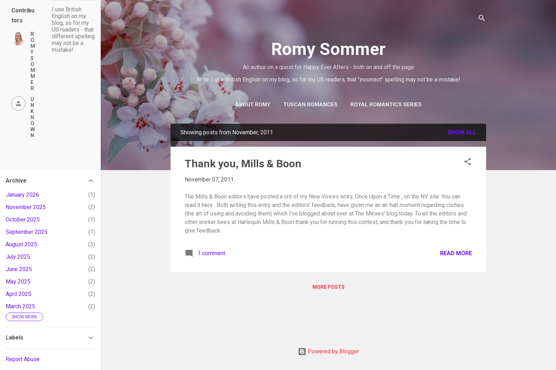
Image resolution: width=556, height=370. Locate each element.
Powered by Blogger (328, 351)
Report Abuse (23, 359)
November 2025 (26, 207)
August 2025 (21, 244)
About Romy (253, 104)
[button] (467, 162)
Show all (462, 132)
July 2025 (18, 256)
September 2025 (27, 232)
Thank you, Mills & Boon (243, 163)
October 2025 (23, 219)
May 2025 (18, 281)
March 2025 (20, 306)
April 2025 (18, 294)
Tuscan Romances (310, 104)
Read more (456, 253)
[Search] (482, 19)
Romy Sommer (328, 49)
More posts (328, 287)
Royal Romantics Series (386, 104)
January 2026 (22, 194)
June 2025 (19, 269)
